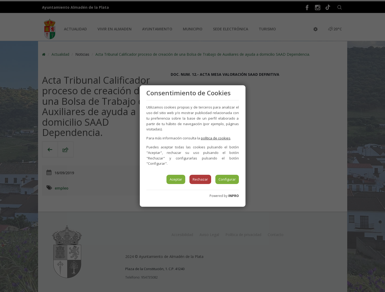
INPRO (233, 196)
